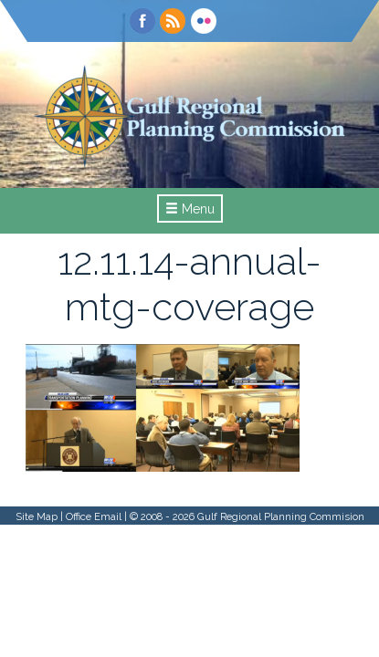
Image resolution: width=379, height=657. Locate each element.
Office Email (93, 516)
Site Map (37, 516)
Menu (190, 209)
